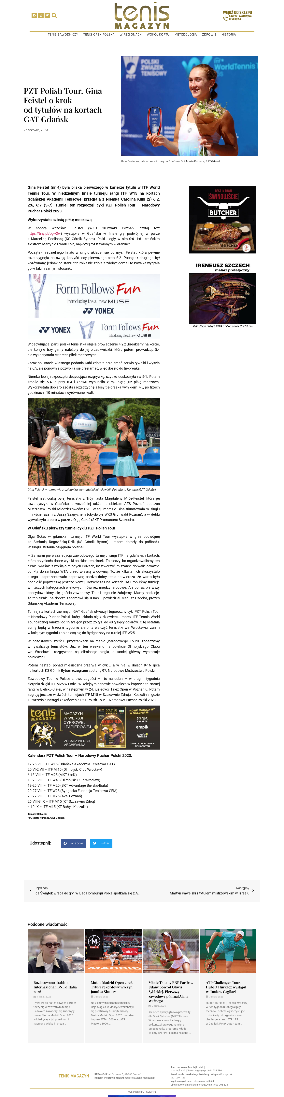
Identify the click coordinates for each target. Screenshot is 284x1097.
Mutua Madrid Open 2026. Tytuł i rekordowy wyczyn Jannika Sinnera (112, 987)
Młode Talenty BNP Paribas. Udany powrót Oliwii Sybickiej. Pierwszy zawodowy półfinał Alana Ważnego (171, 991)
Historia (229, 34)
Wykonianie (142, 1091)
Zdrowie (209, 34)
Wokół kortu (158, 34)
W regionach (131, 34)
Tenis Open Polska (99, 34)
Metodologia (186, 34)
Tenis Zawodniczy (63, 34)
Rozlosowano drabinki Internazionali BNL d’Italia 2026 (55, 987)
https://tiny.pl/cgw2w (44, 233)
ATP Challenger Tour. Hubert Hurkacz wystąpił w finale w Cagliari (226, 987)
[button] (73, 843)
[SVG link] (142, 15)
